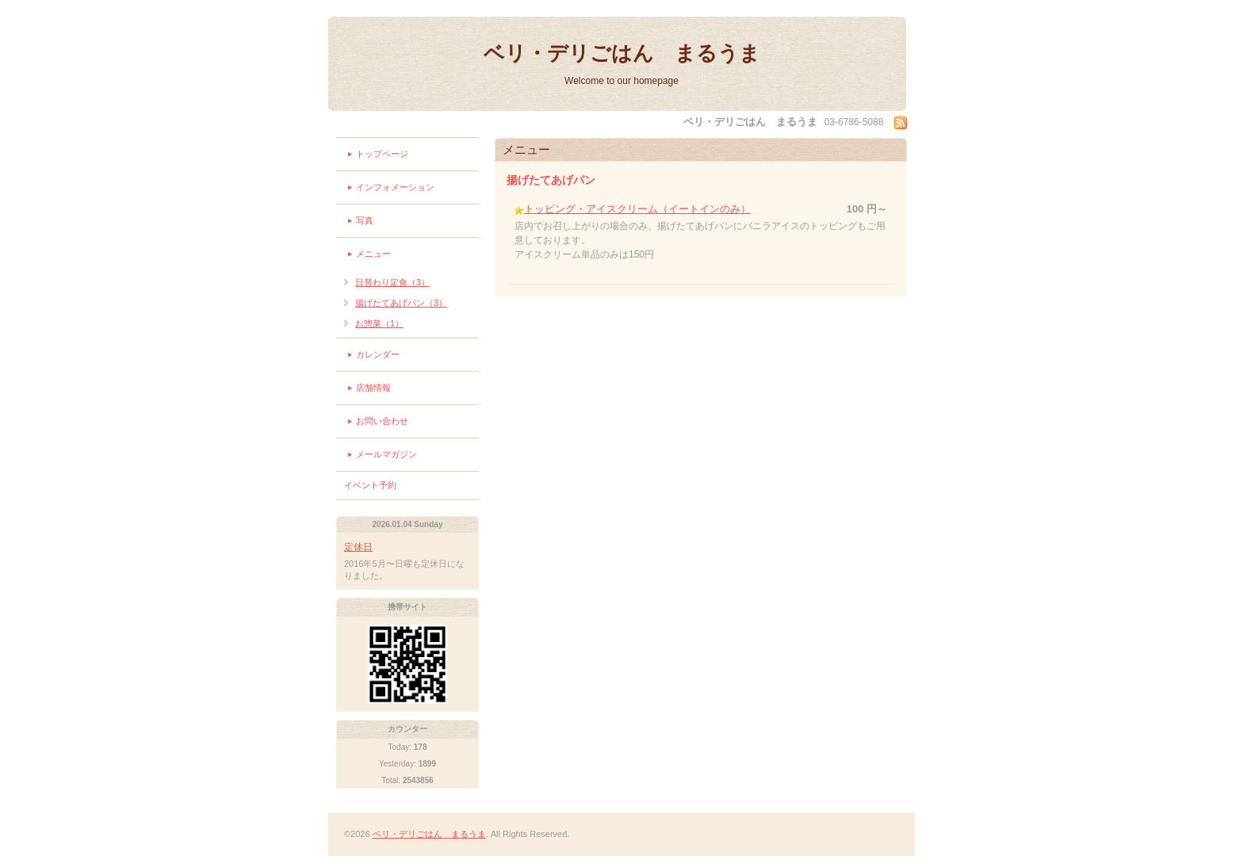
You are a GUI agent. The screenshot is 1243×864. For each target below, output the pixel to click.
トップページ (382, 154)
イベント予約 (370, 485)
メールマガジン (386, 454)
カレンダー (378, 354)
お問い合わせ (382, 421)
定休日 (358, 546)
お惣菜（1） (379, 323)
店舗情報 (373, 387)
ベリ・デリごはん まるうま (622, 53)
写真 (364, 220)
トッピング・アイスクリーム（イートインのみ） (637, 209)
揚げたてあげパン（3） (401, 303)
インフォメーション (395, 187)
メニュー (373, 253)
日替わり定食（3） (392, 282)
